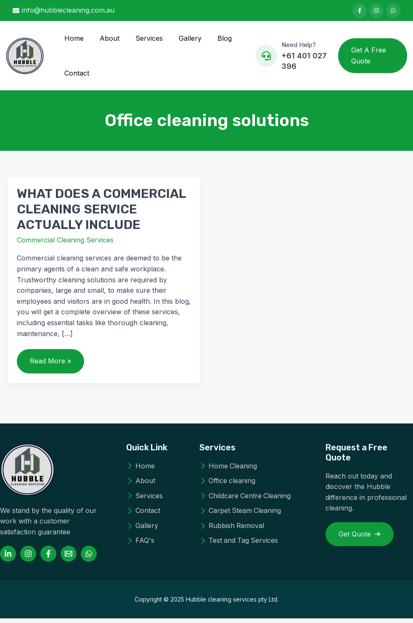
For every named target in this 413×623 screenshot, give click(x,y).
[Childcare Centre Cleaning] (245, 500)
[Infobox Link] (290, 58)
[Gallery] (142, 530)
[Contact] (143, 515)
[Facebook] (48, 558)
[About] (140, 485)
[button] (371, 57)
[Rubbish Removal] (232, 530)
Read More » (52, 369)
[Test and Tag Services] (239, 545)
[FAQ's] (140, 545)
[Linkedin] (8, 558)
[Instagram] (28, 558)
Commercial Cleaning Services (65, 244)
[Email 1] (69, 558)
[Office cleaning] (227, 485)
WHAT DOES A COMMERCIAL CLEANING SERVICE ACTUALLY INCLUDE (101, 214)
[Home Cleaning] (228, 470)
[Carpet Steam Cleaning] (240, 515)
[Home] (140, 470)
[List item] (359, 10)
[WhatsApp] (89, 558)
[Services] (144, 500)
